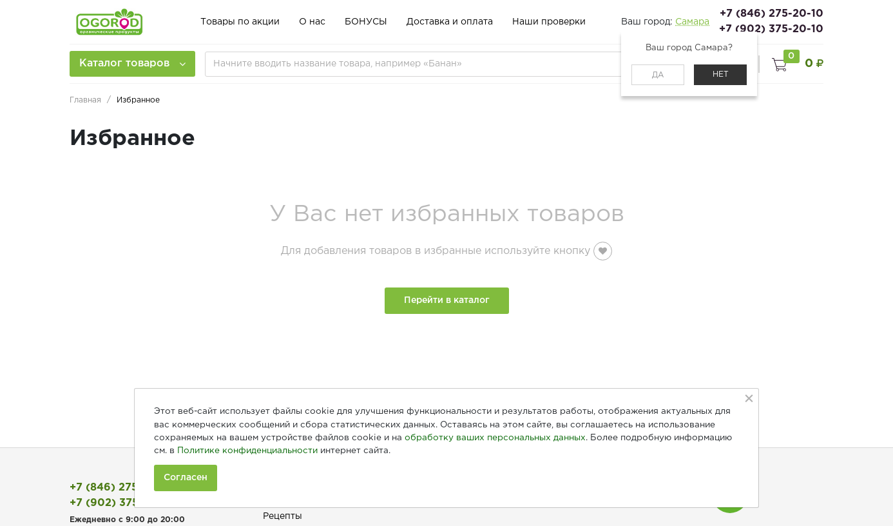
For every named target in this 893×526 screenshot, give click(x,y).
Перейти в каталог (447, 300)
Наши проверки (549, 22)
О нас (312, 22)
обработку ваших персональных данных (495, 438)
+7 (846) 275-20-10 (771, 14)
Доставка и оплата (450, 22)
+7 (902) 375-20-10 (771, 29)
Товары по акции (240, 22)
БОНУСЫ (366, 22)
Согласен (185, 478)
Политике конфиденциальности (247, 450)
